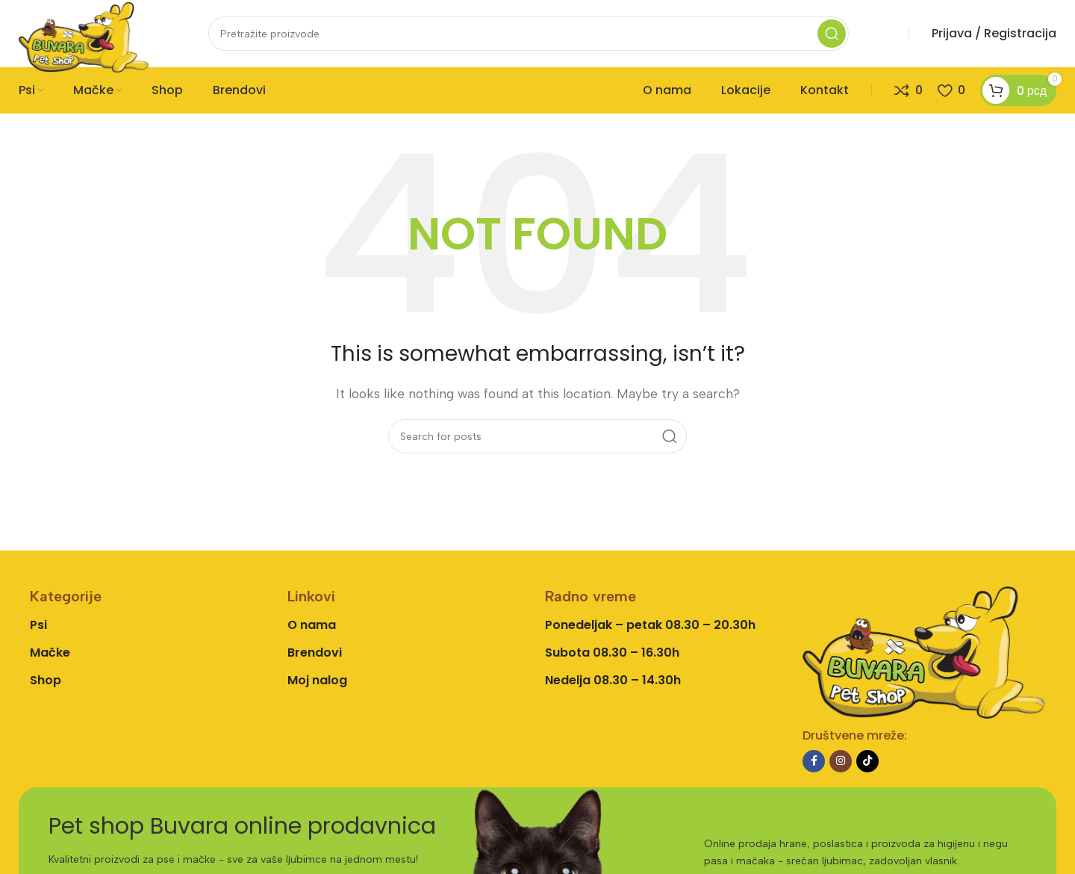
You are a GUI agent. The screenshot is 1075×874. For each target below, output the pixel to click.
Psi (38, 624)
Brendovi (314, 652)
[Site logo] (84, 36)
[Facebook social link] (814, 761)
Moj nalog (317, 680)
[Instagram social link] (840, 761)
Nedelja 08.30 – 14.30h (613, 680)
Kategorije (66, 596)
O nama (311, 624)
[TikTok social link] (867, 761)
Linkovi (311, 596)
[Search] (528, 33)
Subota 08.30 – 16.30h (612, 652)
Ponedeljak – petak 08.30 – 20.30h (650, 624)
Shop (45, 680)
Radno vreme (590, 596)
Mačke (50, 652)
